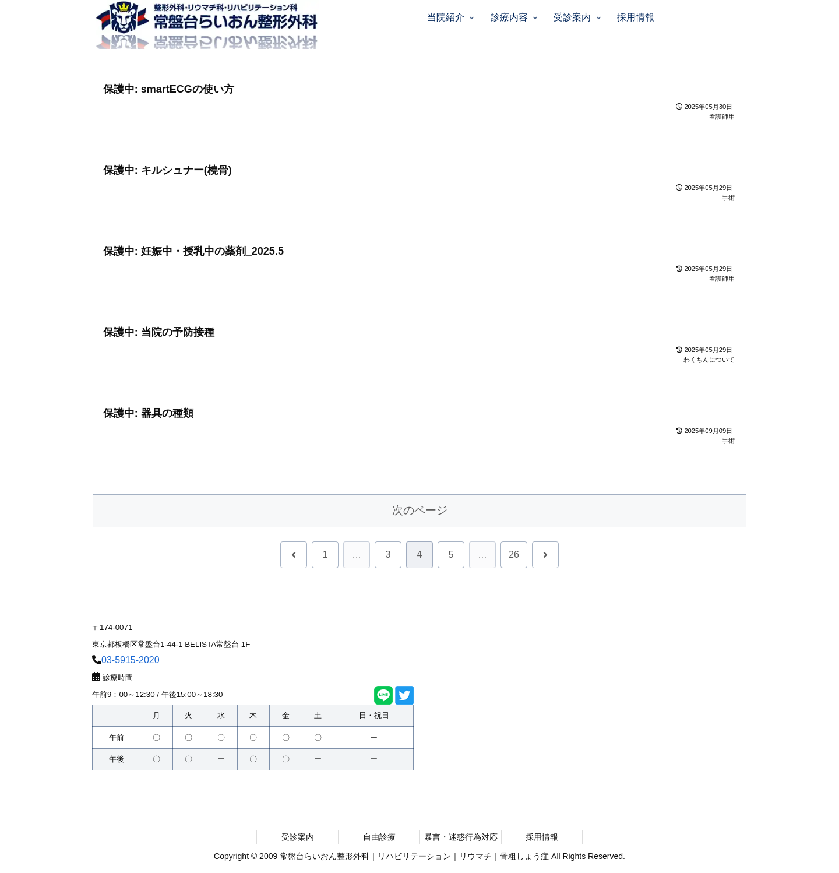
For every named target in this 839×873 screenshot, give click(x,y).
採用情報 (542, 837)
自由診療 (379, 837)
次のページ (419, 510)
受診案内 (297, 837)
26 (514, 554)
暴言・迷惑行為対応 (461, 837)
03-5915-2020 (130, 660)
